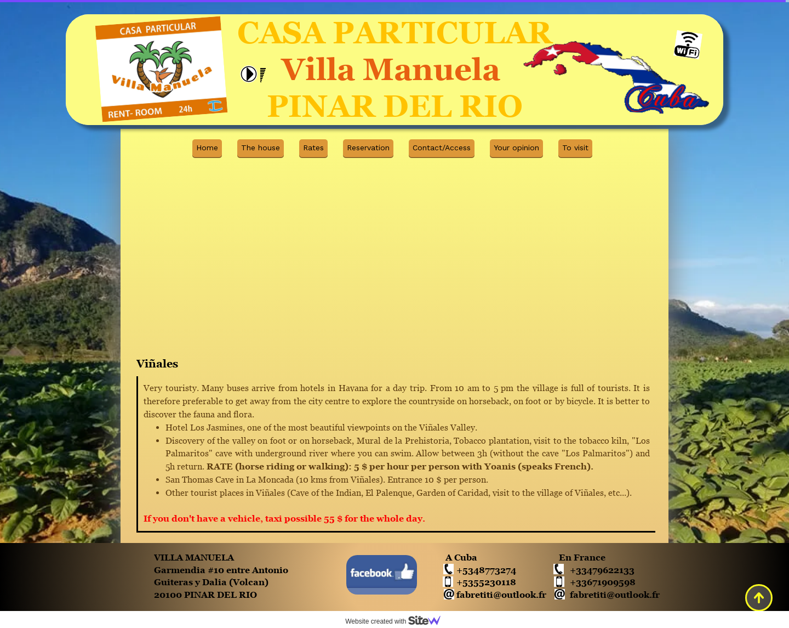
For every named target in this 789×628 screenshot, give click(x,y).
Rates (313, 147)
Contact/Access (442, 147)
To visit (575, 147)
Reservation (368, 147)
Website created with (397, 621)
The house (260, 147)
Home (207, 147)
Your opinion (516, 147)
